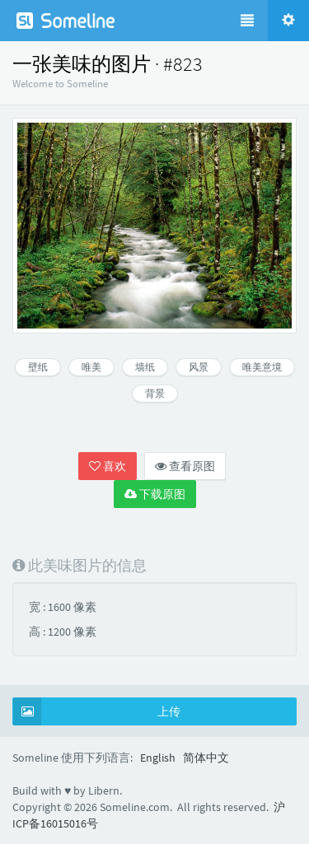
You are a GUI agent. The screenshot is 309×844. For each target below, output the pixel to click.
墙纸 (145, 367)
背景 (155, 393)
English (158, 757)
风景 (198, 367)
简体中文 (206, 757)
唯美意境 (262, 367)
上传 (96, 711)
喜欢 (107, 466)
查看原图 (185, 466)
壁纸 (38, 367)
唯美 (91, 367)
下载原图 (154, 494)
